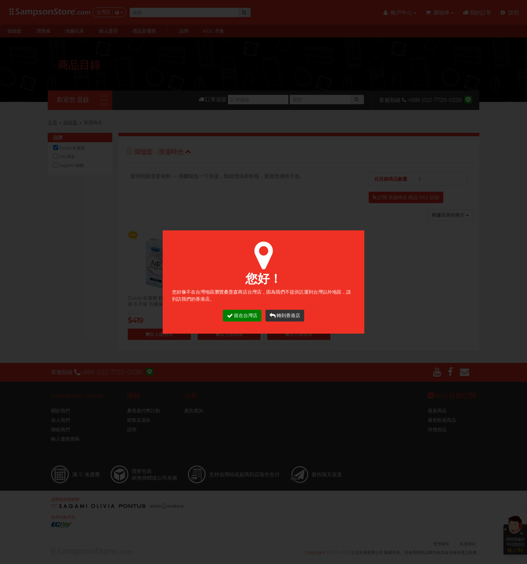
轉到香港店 (285, 315)
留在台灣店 (242, 315)
